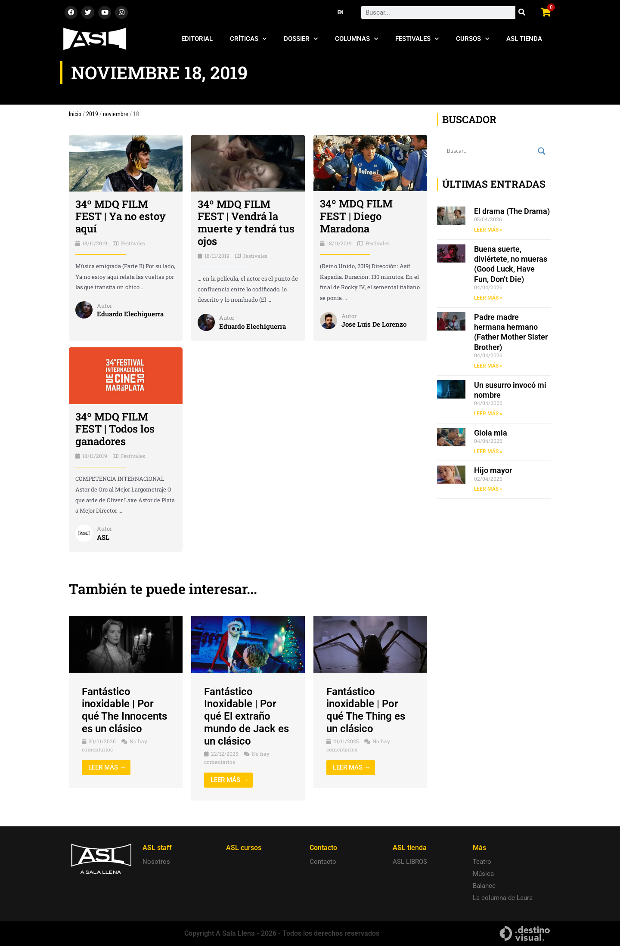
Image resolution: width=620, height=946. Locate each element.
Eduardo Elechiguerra (130, 313)
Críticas (248, 39)
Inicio (75, 114)
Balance (484, 886)
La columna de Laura (503, 898)
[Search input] (490, 151)
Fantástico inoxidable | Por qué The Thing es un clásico (365, 710)
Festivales (417, 39)
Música (483, 874)
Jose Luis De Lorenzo (373, 324)
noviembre (115, 114)
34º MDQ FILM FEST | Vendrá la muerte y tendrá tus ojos (246, 222)
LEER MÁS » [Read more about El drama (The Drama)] (488, 230)
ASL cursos (243, 848)
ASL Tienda (524, 39)
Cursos (472, 39)
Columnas (356, 39)
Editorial (197, 39)
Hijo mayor (493, 470)
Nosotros (156, 862)
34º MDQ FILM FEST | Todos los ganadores (115, 429)
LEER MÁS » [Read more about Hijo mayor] (488, 489)
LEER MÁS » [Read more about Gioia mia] (488, 451)
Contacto (323, 862)
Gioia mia (490, 432)
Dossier (301, 39)
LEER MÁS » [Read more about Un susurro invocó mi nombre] (488, 414)
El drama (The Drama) (512, 211)
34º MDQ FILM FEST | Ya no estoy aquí (120, 216)
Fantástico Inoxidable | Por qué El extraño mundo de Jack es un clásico (246, 716)
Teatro (482, 862)
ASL (103, 537)
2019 (92, 114)
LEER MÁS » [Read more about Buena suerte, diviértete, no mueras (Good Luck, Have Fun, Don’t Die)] (488, 298)
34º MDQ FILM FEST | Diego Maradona (356, 216)
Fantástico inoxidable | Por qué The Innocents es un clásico (124, 710)
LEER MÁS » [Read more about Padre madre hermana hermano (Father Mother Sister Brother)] (488, 366)
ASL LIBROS (410, 862)
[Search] (521, 12)
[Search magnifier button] (542, 151)
